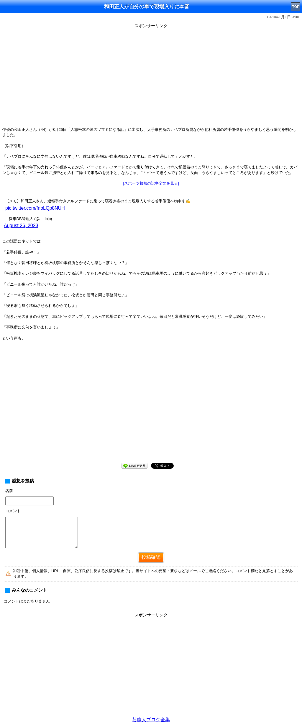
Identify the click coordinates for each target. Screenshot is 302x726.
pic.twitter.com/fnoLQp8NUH (35, 208)
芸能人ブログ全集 (151, 719)
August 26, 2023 (21, 225)
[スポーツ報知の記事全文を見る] (151, 183)
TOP (295, 7)
